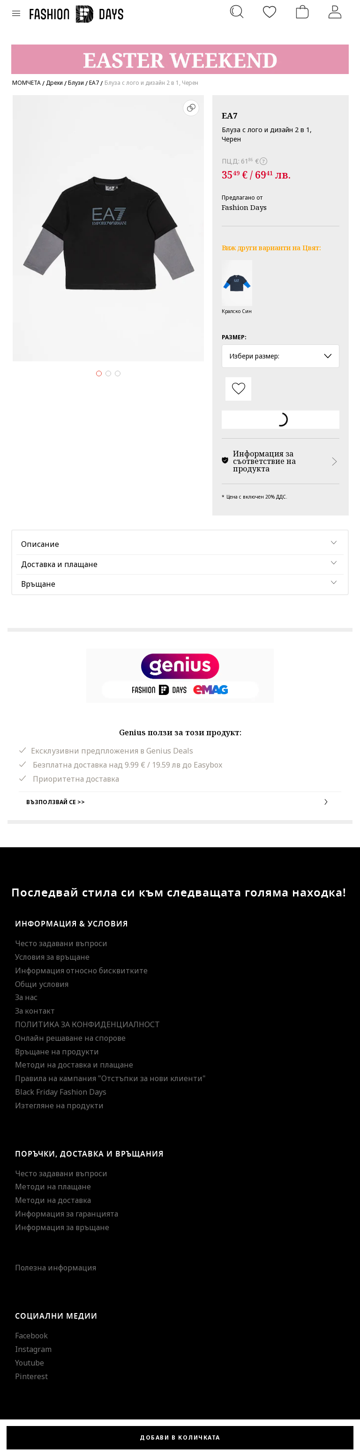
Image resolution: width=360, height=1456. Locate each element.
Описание (40, 544)
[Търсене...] (236, 11)
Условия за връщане (52, 957)
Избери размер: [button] (280, 355)
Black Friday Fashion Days (60, 1092)
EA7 (230, 115)
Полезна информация (55, 1267)
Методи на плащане (53, 1186)
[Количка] (302, 11)
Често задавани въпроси (61, 943)
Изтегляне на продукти (59, 1105)
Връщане (38, 584)
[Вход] (335, 11)
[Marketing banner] (180, 55)
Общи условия (41, 984)
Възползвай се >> (180, 802)
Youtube (29, 1363)
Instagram (33, 1349)
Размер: (234, 337)
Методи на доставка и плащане (74, 1065)
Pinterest (31, 1376)
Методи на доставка (53, 1200)
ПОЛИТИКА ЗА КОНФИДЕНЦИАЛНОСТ (87, 1024)
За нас (26, 997)
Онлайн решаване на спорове (70, 1038)
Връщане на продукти (57, 1051)
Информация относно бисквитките (81, 970)
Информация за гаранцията (66, 1214)
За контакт (35, 1011)
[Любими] (269, 11)
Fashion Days (244, 207)
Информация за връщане (62, 1227)
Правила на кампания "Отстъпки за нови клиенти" (110, 1078)
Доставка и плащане (59, 564)
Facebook (31, 1335)
